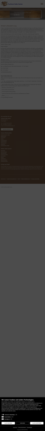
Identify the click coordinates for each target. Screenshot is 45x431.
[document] (22, 406)
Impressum (15, 427)
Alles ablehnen (8, 423)
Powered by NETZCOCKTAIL (22, 429)
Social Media (7, 416)
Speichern (22, 423)
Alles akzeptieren (36, 423)
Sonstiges (7, 419)
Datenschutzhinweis (22, 427)
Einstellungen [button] (29, 427)
